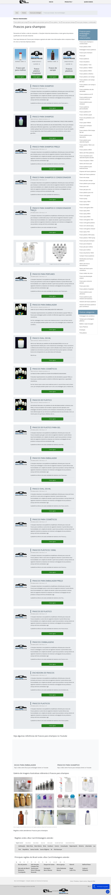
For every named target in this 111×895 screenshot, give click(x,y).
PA (64, 862)
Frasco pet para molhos (86, 247)
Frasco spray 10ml (85, 232)
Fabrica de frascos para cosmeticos (86, 269)
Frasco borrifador (84, 204)
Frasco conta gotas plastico (87, 223)
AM (60, 862)
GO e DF (55, 862)
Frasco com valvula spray (87, 226)
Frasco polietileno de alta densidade (87, 90)
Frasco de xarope (84, 177)
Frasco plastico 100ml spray (87, 238)
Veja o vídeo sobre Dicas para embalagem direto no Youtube (31, 767)
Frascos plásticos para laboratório (86, 136)
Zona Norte (28, 843)
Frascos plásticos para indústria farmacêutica (86, 297)
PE (42, 862)
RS (39, 862)
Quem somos (88, 2)
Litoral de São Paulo (70, 843)
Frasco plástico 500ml (86, 71)
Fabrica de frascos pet (86, 163)
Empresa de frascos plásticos (88, 171)
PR (31, 862)
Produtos (68, 2)
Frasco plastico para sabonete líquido (85, 141)
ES (24, 862)
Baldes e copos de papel (86, 324)
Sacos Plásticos (84, 327)
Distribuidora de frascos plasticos (86, 259)
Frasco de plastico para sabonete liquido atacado (87, 156)
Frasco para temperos (86, 244)
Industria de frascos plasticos (88, 301)
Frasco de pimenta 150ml (87, 253)
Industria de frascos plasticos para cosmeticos (88, 305)
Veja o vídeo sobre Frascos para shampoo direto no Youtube (74, 767)
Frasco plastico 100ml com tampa (87, 146)
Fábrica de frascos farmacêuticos (85, 264)
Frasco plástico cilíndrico (86, 74)
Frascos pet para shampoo (68, 22)
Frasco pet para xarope (86, 180)
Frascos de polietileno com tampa (87, 118)
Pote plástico (83, 333)
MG (20, 862)
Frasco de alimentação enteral (86, 277)
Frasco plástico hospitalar (87, 289)
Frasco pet (82, 56)
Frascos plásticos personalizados (84, 108)
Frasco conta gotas (85, 195)
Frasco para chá (84, 186)
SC (35, 862)
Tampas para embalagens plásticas (87, 320)
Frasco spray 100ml (85, 201)
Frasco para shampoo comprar (86, 126)
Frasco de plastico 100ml (86, 160)
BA (46, 862)
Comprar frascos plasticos (87, 256)
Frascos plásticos (84, 59)
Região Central (19, 843)
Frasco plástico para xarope (21, 22)
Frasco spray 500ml (85, 216)
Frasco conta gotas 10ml (86, 219)
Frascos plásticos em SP (86, 94)
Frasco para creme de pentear (86, 282)
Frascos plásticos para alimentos (86, 293)
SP (27, 862)
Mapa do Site (91, 881)
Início (71, 881)
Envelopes (82, 330)
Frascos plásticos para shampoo (86, 103)
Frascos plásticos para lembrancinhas (86, 167)
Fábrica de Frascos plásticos (87, 174)
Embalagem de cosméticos (87, 316)
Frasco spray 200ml (85, 213)
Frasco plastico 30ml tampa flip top (87, 131)
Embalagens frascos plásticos (88, 49)
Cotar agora (20, 77)
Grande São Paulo (59, 843)
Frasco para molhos (85, 250)
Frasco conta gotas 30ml (86, 207)
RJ (16, 862)
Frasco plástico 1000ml (86, 68)
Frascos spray (83, 198)
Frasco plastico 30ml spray (87, 235)
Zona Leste (49, 843)
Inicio (51, 2)
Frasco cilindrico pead (86, 115)
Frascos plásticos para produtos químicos (39, 22)
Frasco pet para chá (85, 189)
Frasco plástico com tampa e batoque (88, 85)
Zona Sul (43, 843)
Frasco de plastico (85, 62)
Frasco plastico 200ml (86, 150)
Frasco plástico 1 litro (56, 22)
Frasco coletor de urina (86, 273)
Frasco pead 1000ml (85, 122)
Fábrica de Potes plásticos (87, 153)
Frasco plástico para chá (86, 192)
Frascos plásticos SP (85, 112)
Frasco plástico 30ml (85, 46)
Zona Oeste (35, 843)
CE (50, 862)
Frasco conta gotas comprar (87, 229)
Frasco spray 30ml (85, 210)
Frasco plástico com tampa (87, 77)
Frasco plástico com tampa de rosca (87, 80)
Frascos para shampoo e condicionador (86, 22)
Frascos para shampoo (86, 53)
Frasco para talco (84, 286)
